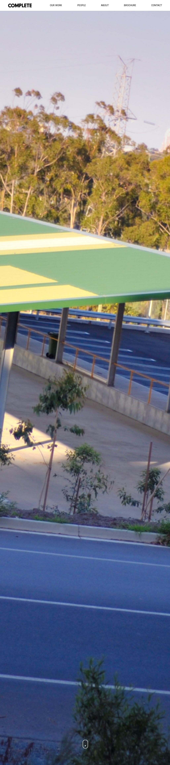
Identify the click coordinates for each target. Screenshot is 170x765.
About (105, 5)
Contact (156, 5)
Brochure (130, 5)
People (81, 5)
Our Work (56, 5)
